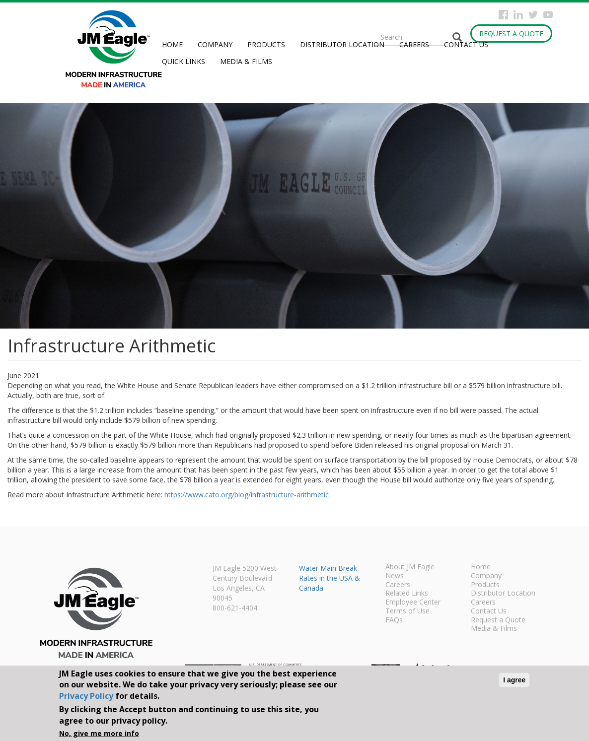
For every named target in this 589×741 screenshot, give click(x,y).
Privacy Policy (86, 695)
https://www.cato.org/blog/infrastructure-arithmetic (246, 494)
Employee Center (413, 602)
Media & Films (246, 61)
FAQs (394, 620)
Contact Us (466, 44)
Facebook (503, 14)
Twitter (533, 14)
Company (215, 44)
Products (266, 44)
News (394, 576)
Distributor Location (342, 44)
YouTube (548, 14)
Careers (414, 44)
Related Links (406, 594)
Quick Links (183, 61)
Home (172, 44)
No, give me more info (99, 733)
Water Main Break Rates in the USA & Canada (329, 578)
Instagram (518, 14)
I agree (514, 680)
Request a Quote (511, 33)
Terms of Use (407, 611)
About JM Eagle (410, 567)
